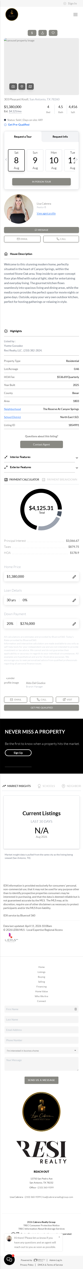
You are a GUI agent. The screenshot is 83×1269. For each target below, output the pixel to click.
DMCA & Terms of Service (50, 1265)
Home (41, 967)
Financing (41, 986)
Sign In (70, 3)
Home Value (41, 991)
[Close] (59, 1237)
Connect (41, 1001)
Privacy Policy (27, 1265)
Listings (41, 972)
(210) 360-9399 (46, 1187)
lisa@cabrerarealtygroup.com (57, 1197)
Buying (41, 977)
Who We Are (41, 996)
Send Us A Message (41, 1080)
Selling (41, 981)
